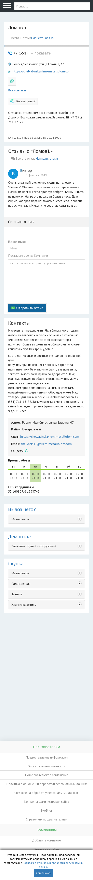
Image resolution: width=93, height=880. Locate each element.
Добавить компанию (46, 840)
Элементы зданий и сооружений (33, 546)
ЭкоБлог (46, 810)
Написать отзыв (42, 38)
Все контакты (17, 90)
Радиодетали (20, 584)
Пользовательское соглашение (46, 775)
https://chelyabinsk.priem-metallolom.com (42, 71)
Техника (17, 594)
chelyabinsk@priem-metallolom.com (46, 444)
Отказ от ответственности (46, 766)
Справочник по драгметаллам (46, 819)
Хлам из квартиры (24, 605)
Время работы (19, 460)
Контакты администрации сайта (46, 801)
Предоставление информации (47, 757)
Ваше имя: (17, 242)
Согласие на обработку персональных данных (46, 793)
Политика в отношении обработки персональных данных (46, 784)
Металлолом (20, 519)
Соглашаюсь (43, 873)
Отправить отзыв (29, 308)
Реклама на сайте (46, 849)
